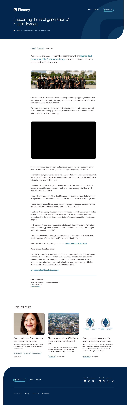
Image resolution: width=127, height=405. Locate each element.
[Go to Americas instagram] (104, 381)
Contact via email (35, 286)
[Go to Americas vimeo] (112, 381)
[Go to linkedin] (85, 381)
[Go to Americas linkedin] (100, 381)
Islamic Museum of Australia (76, 243)
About (89, 10)
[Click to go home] (14, 30)
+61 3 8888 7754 (37, 284)
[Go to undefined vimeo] (93, 381)
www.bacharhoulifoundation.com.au (44, 270)
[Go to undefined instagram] (89, 381)
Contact (96, 10)
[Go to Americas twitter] (108, 381)
